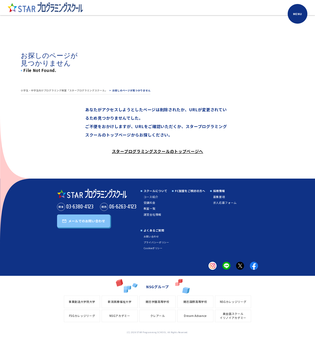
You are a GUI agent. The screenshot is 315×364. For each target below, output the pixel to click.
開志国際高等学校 (195, 302)
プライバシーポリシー (156, 242)
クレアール (157, 316)
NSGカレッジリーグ (233, 302)
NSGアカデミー (119, 316)
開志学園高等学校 (157, 302)
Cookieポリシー (153, 248)
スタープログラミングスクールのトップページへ (157, 151)
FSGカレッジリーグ (82, 316)
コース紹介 (151, 197)
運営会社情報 (152, 214)
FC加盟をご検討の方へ (190, 191)
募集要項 (219, 197)
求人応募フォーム (225, 203)
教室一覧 (149, 208)
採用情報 (219, 191)
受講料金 (149, 203)
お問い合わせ (151, 236)
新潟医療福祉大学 (120, 302)
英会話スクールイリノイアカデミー (233, 316)
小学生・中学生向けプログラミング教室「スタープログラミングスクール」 (64, 90)
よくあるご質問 (154, 230)
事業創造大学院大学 (82, 302)
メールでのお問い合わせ (86, 220)
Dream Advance (195, 316)
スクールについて (155, 191)
